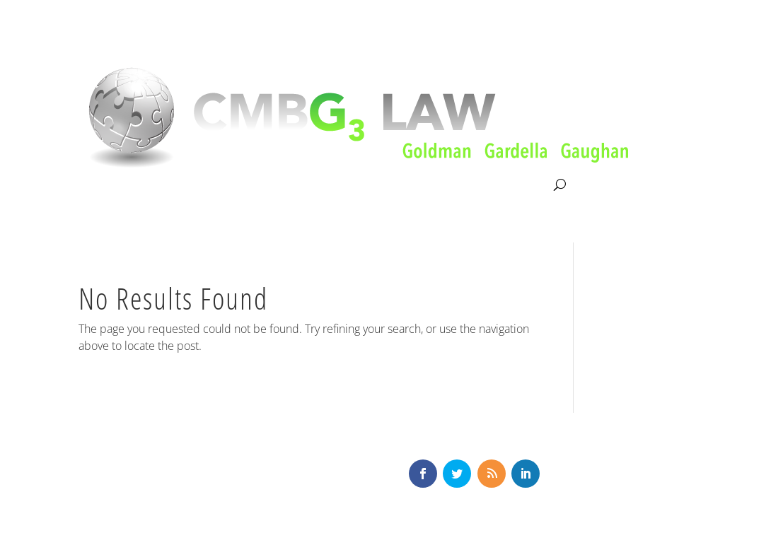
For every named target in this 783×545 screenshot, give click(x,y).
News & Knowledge (424, 185)
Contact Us (521, 185)
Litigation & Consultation (224, 185)
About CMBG (109, 186)
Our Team (330, 185)
